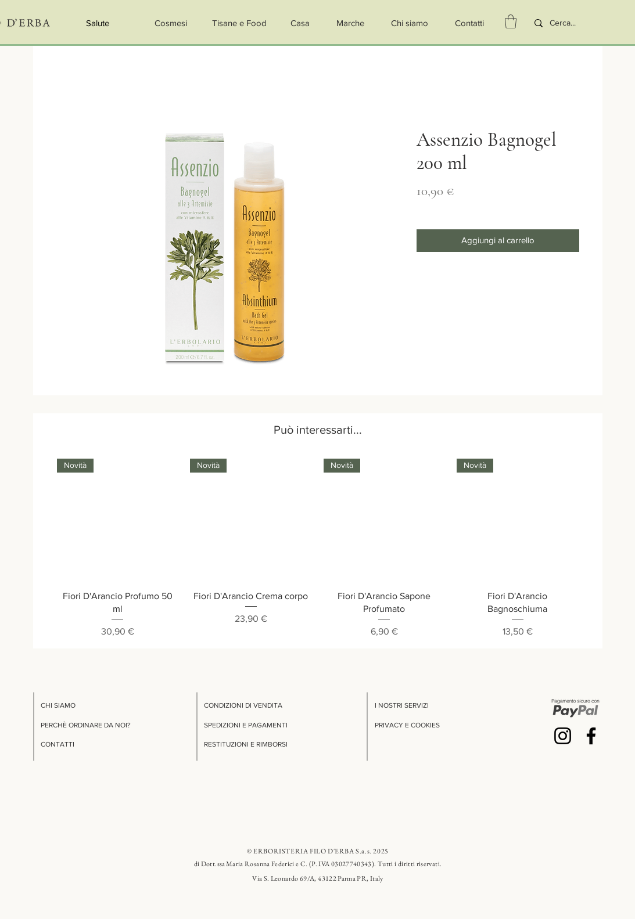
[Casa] (300, 23)
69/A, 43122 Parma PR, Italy (341, 878)
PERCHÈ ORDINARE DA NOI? (86, 725)
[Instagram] (562, 736)
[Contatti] (470, 23)
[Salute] (98, 23)
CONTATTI (57, 744)
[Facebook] (591, 736)
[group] (317, 548)
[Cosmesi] (171, 23)
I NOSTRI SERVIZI (402, 705)
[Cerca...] (570, 23)
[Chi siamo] (410, 23)
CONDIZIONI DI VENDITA (243, 705)
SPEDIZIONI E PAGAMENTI (246, 725)
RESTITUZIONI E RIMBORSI (246, 744)
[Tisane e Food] (239, 23)
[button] (510, 21)
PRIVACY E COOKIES (407, 725)
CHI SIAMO (58, 705)
